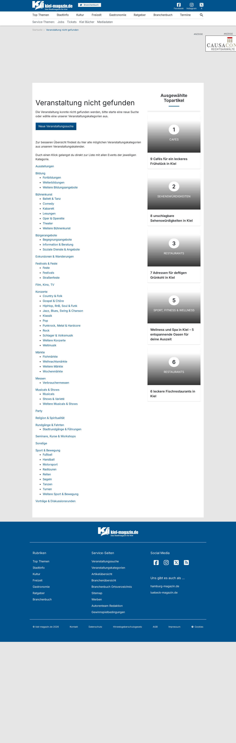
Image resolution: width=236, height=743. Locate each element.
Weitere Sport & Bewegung (60, 494)
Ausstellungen (45, 166)
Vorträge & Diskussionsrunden (55, 501)
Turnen (47, 489)
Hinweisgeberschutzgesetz (127, 626)
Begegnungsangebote (57, 239)
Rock (46, 330)
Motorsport (50, 464)
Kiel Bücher (86, 22)
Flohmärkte (50, 356)
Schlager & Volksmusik (58, 335)
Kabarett (48, 208)
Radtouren (49, 469)
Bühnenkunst (44, 194)
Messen (41, 378)
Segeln (47, 479)
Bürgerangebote (46, 235)
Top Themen (40, 15)
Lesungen (49, 213)
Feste (46, 267)
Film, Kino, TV (45, 284)
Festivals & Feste (46, 263)
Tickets (71, 22)
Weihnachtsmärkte (55, 361)
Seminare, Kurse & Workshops (56, 436)
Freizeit (96, 15)
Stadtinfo (63, 15)
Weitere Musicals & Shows (60, 404)
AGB (155, 626)
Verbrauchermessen (56, 382)
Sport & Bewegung (48, 450)
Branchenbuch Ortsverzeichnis (112, 586)
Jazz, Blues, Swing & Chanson (63, 310)
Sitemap (97, 593)
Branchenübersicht (104, 580)
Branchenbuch (163, 15)
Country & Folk (52, 296)
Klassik (47, 315)
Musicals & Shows (47, 389)
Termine (185, 15)
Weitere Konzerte (54, 340)
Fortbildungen (52, 177)
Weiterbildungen (53, 182)
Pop (45, 320)
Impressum (174, 626)
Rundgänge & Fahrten (50, 425)
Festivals (48, 272)
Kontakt (74, 626)
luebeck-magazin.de (164, 592)
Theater (48, 223)
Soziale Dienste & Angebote (61, 249)
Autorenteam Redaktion (107, 605)
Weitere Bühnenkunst (56, 228)
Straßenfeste (51, 277)
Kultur (80, 15)
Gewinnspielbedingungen (108, 612)
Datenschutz (95, 626)
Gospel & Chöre (53, 301)
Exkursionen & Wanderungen (55, 256)
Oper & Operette (53, 218)
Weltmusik (49, 345)
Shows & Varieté (53, 399)
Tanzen (47, 484)
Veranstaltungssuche (105, 561)
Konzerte (41, 291)
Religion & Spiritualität (50, 418)
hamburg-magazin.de (165, 586)
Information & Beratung (58, 244)
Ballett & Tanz (52, 198)
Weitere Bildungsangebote (60, 187)
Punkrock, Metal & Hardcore (61, 325)
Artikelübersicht (102, 574)
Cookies (197, 626)
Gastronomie (117, 15)
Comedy (48, 203)
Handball (49, 459)
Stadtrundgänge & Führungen (62, 429)
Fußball (47, 454)
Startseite (37, 29)
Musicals (48, 394)
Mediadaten (105, 22)
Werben (97, 599)
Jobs (61, 22)
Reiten (47, 474)
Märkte (40, 352)
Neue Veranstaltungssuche (56, 126)
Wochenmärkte (53, 371)
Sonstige (41, 443)
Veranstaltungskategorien (108, 567)
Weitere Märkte (53, 366)
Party (39, 411)
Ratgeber (140, 15)
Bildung (40, 173)
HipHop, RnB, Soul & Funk (60, 306)
